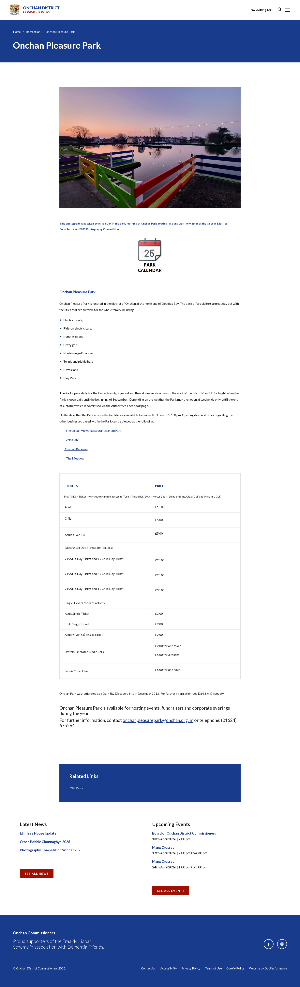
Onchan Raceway (76, 449)
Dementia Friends (85, 947)
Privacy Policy (190, 968)
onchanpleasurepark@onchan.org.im (158, 720)
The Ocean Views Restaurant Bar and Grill (93, 430)
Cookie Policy (235, 968)
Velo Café (72, 440)
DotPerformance (275, 968)
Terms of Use (213, 968)
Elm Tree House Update (38, 833)
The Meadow (75, 458)
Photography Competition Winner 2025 (51, 850)
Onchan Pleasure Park (60, 31)
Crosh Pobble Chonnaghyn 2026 (45, 842)
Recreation (33, 31)
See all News (37, 873)
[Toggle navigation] (287, 10)
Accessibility (168, 968)
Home (17, 31)
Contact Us (148, 968)
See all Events (171, 890)
